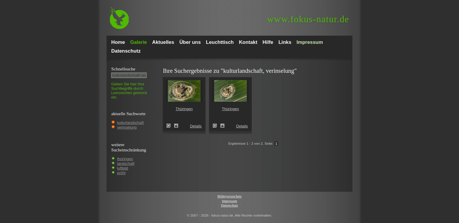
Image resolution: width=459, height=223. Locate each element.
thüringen (125, 159)
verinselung (127, 127)
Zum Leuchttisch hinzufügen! (176, 126)
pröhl (121, 173)
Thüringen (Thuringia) (170, 126)
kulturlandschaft (130, 122)
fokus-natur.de (308, 19)
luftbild (122, 168)
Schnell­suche (123, 68)
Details (196, 126)
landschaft (125, 163)
